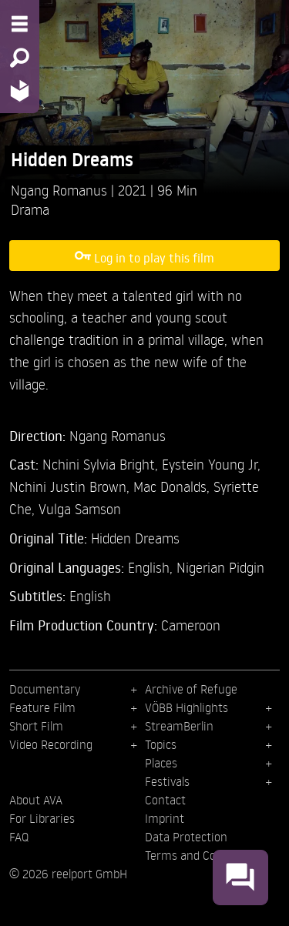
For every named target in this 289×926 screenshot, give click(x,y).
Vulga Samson (80, 508)
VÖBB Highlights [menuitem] (186, 707)
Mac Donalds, (173, 486)
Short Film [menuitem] (36, 726)
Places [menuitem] (161, 763)
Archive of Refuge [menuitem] (191, 689)
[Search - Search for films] (19, 58)
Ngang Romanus (61, 190)
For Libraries (42, 818)
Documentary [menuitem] (44, 689)
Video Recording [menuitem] (50, 744)
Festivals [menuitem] (167, 781)
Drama (30, 209)
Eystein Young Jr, (211, 464)
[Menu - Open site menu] (19, 24)
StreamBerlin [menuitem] (179, 726)
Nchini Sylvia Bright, (102, 464)
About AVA (35, 799)
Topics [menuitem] (160, 744)
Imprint (164, 818)
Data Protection (186, 836)
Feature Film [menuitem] (42, 707)
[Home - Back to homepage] (19, 90)
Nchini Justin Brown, (71, 486)
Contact (165, 799)
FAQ (19, 836)
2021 (134, 190)
